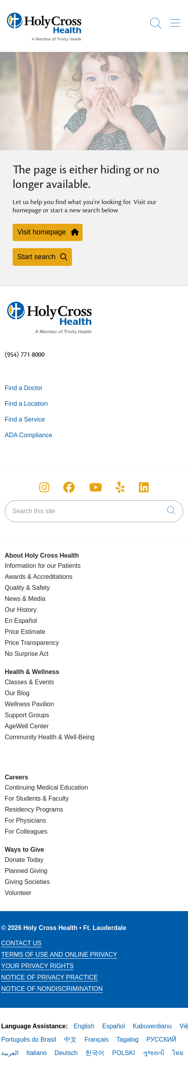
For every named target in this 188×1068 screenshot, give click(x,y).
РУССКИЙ (161, 1039)
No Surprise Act (26, 653)
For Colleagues (26, 831)
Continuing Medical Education (46, 787)
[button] (176, 20)
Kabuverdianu (152, 1026)
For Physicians (25, 820)
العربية (9, 1053)
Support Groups (27, 715)
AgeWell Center (27, 726)
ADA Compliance (28, 435)
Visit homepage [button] (47, 232)
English (84, 1026)
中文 (70, 1039)
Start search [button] (42, 257)
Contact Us (21, 943)
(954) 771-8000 (24, 354)
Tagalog (127, 1039)
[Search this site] (94, 511)
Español (113, 1026)
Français (97, 1039)
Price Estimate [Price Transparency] (25, 631)
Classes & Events (29, 682)
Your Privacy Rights (37, 966)
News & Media (25, 598)
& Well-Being (76, 737)
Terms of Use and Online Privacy (59, 954)
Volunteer (18, 892)
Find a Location (26, 403)
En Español (21, 620)
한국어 (94, 1053)
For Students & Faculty (37, 798)
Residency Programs (34, 809)
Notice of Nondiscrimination (52, 988)
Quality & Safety (27, 587)
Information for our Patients (43, 565)
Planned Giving (26, 870)
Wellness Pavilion (29, 704)
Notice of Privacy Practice (49, 977)
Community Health (31, 737)
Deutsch (66, 1053)
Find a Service (25, 419)
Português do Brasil (28, 1039)
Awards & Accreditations (38, 576)
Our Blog (17, 693)
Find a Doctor (23, 388)
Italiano (36, 1053)
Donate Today (24, 859)
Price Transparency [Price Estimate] (32, 642)
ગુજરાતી (153, 1053)
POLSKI (123, 1053)
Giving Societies (27, 881)
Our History (21, 609)
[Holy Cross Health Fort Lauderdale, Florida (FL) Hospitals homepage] (44, 43)
